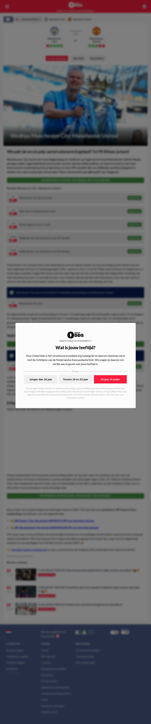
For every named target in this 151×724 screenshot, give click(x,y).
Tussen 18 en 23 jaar (75, 379)
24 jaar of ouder (110, 379)
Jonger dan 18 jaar (40, 379)
